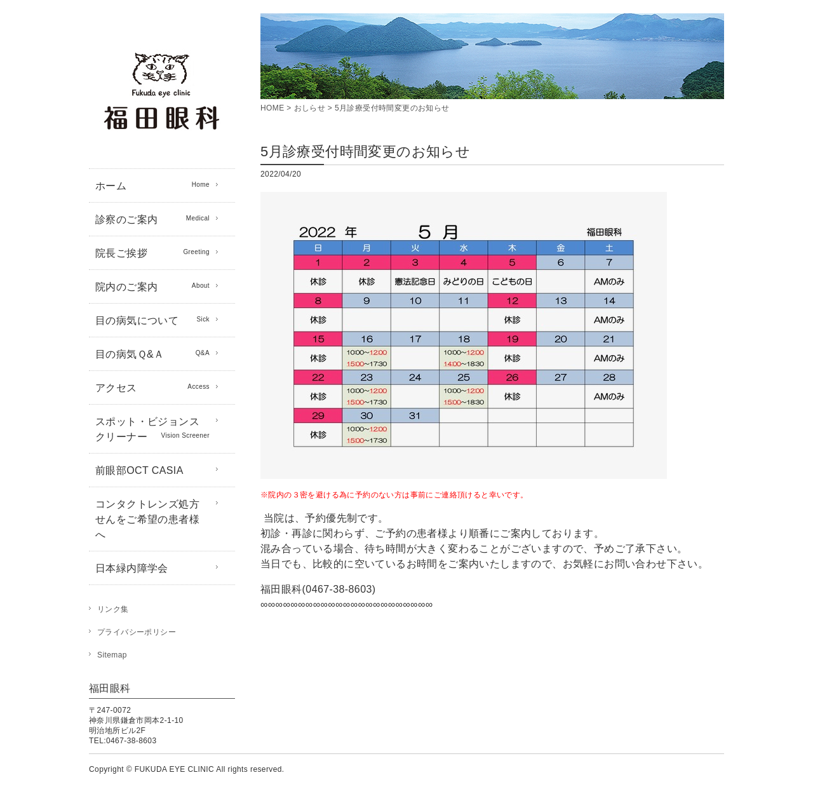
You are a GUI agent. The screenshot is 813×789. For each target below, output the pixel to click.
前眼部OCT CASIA (139, 470)
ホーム (152, 185)
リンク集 (113, 609)
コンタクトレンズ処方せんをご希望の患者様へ (147, 519)
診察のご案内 (152, 218)
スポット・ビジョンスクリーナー (152, 429)
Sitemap (112, 655)
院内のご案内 (152, 286)
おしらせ (310, 108)
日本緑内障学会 (131, 568)
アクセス (152, 387)
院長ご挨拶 (152, 252)
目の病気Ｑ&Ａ (152, 353)
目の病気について (152, 319)
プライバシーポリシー (136, 632)
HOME (272, 108)
